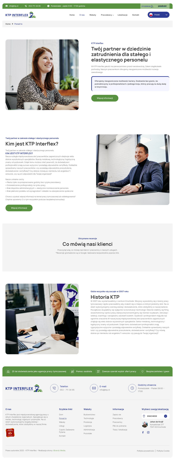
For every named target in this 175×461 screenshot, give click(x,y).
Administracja (89, 429)
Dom (61, 414)
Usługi (61, 426)
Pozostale (88, 433)
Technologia (89, 418)
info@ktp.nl (13, 6)
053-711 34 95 (35, 6)
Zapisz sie (117, 414)
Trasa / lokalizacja (120, 429)
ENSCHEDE (152, 416)
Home (72, 15)
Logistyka (88, 426)
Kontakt (135, 15)
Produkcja (88, 422)
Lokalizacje (122, 15)
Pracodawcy (106, 15)
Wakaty (92, 15)
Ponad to (63, 418)
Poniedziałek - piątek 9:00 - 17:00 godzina (68, 6)
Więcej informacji (105, 98)
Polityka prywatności (145, 451)
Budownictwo (89, 414)
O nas (82, 15)
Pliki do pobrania (119, 426)
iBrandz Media (59, 450)
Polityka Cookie (163, 451)
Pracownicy (117, 422)
